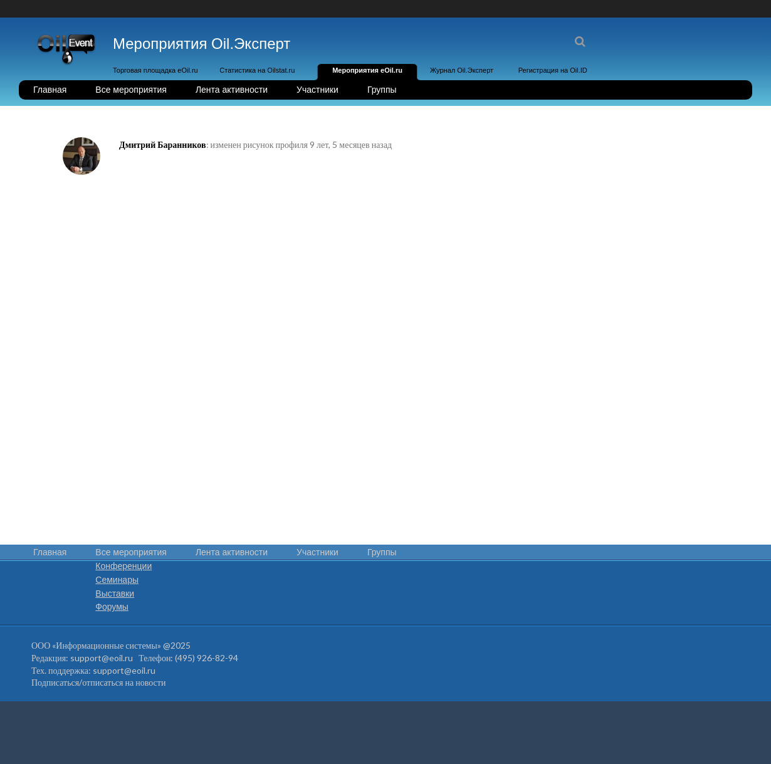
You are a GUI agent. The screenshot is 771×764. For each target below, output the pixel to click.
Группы (382, 90)
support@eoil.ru (101, 657)
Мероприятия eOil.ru (367, 70)
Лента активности (232, 90)
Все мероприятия (131, 90)
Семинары (117, 580)
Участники (317, 90)
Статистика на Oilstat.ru (257, 70)
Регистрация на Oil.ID (552, 70)
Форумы (111, 607)
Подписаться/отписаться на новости (98, 682)
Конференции (123, 566)
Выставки (114, 594)
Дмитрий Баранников (162, 144)
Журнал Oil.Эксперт (461, 70)
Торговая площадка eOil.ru (155, 70)
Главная (49, 90)
